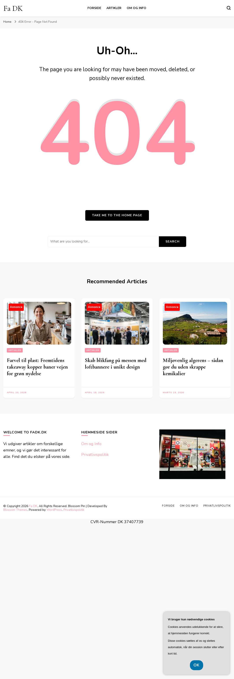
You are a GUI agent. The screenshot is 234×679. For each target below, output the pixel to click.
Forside (94, 8)
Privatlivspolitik (95, 454)
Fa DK (13, 8)
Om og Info (136, 8)
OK (196, 665)
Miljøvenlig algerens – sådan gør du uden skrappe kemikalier (193, 367)
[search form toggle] (229, 8)
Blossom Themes (15, 510)
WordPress (54, 510)
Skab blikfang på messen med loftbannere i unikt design (115, 363)
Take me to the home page (117, 215)
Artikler (113, 8)
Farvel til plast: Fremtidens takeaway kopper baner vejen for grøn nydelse (37, 367)
